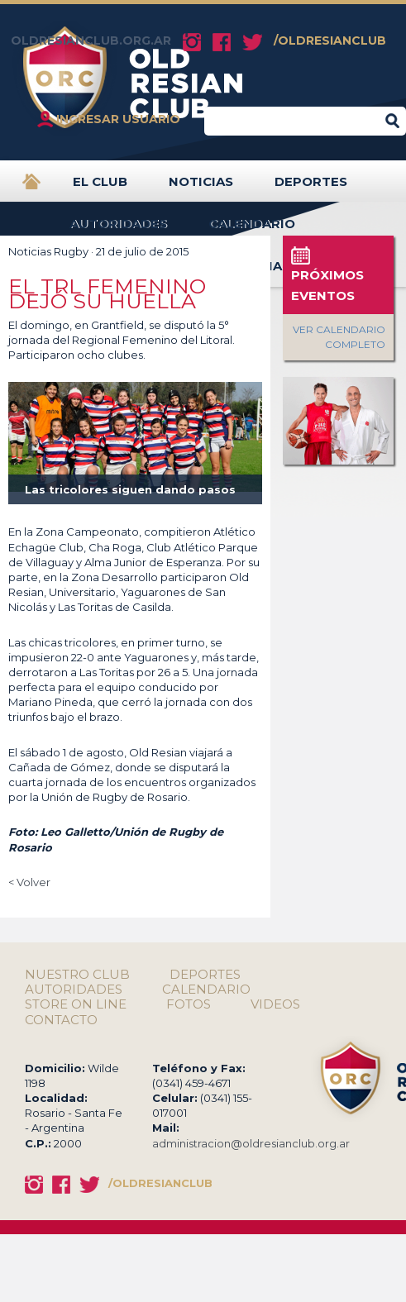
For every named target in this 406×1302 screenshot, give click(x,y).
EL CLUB (100, 188)
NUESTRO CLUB (77, 974)
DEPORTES (311, 188)
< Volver (29, 882)
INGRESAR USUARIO (118, 119)
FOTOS (188, 1004)
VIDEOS (275, 1004)
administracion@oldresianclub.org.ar (251, 1143)
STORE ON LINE (76, 1004)
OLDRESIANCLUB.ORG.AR (91, 40)
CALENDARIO (251, 230)
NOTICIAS (201, 188)
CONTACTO (61, 1020)
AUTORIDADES (118, 230)
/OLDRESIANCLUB (330, 40)
